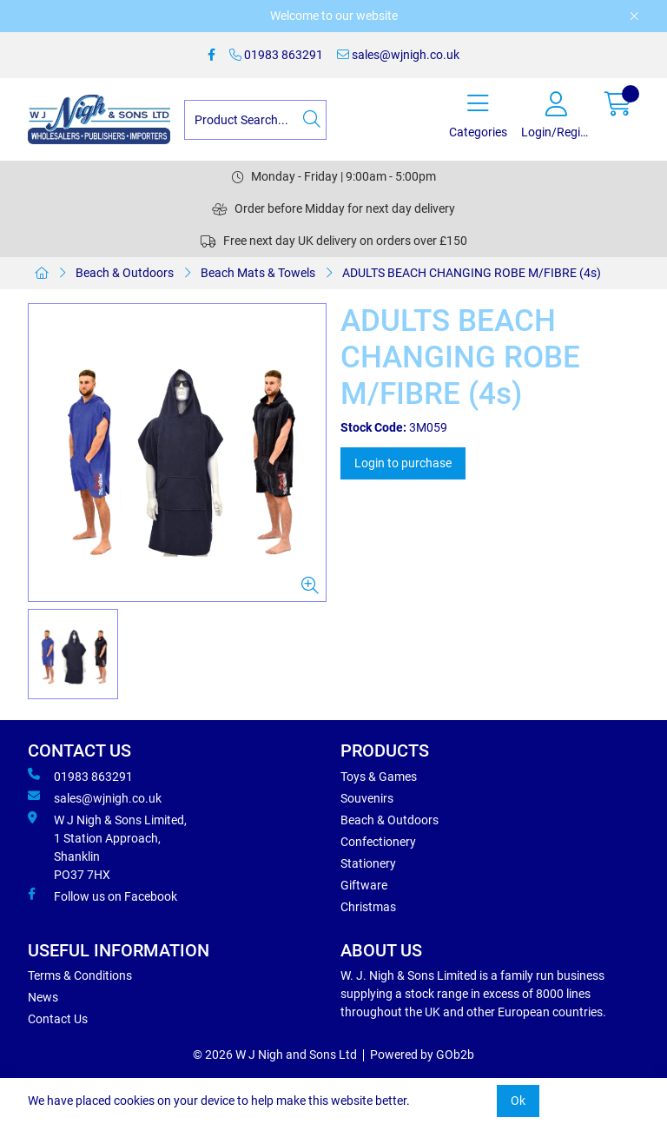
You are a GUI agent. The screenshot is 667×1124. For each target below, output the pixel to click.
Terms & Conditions (80, 975)
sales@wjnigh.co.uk (398, 55)
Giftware (363, 885)
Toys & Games (378, 776)
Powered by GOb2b (422, 1054)
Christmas (368, 907)
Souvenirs (366, 798)
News (43, 997)
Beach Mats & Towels (258, 273)
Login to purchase (403, 463)
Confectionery (378, 842)
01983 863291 (276, 55)
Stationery (368, 863)
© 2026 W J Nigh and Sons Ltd (275, 1054)
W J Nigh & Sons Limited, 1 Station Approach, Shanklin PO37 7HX (107, 846)
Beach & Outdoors (125, 273)
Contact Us (58, 1019)
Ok (518, 1100)
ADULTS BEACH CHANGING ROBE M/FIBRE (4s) (471, 273)
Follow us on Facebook (102, 895)
